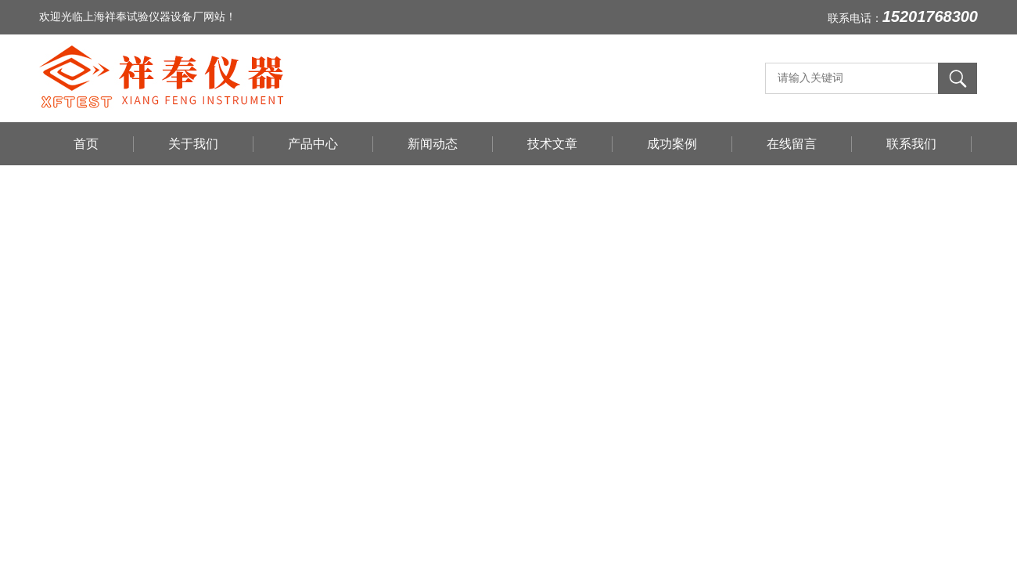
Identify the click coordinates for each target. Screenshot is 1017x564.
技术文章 (552, 143)
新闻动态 (433, 143)
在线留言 (792, 143)
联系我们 (911, 143)
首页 (86, 143)
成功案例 (672, 143)
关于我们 (193, 143)
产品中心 (313, 143)
